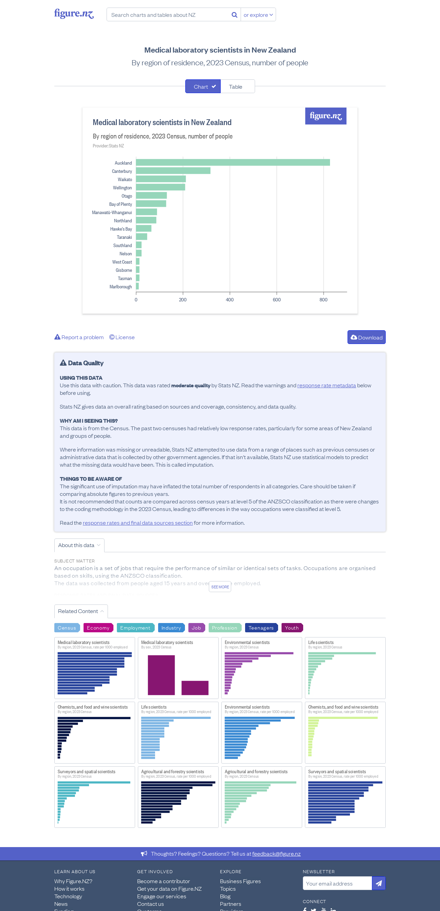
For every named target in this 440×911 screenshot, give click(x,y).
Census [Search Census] (67, 627)
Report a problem (79, 337)
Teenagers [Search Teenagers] (261, 627)
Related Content (78, 610)
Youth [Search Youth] (292, 627)
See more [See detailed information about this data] (220, 587)
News (61, 903)
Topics (228, 888)
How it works (69, 888)
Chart (201, 86)
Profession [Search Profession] (225, 627)
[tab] (203, 86)
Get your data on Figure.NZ (169, 888)
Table (235, 86)
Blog (225, 896)
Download (367, 337)
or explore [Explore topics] (258, 14)
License (122, 337)
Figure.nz (74, 14)
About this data (76, 544)
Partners (230, 903)
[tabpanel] (220, 211)
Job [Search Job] (196, 627)
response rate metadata (326, 385)
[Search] (235, 14)
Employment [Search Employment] (135, 627)
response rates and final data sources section (138, 522)
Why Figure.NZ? (73, 881)
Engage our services (161, 896)
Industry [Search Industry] (171, 627)
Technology (68, 896)
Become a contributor (163, 881)
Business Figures (240, 881)
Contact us (150, 903)
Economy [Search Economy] (98, 627)
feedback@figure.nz (276, 853)
